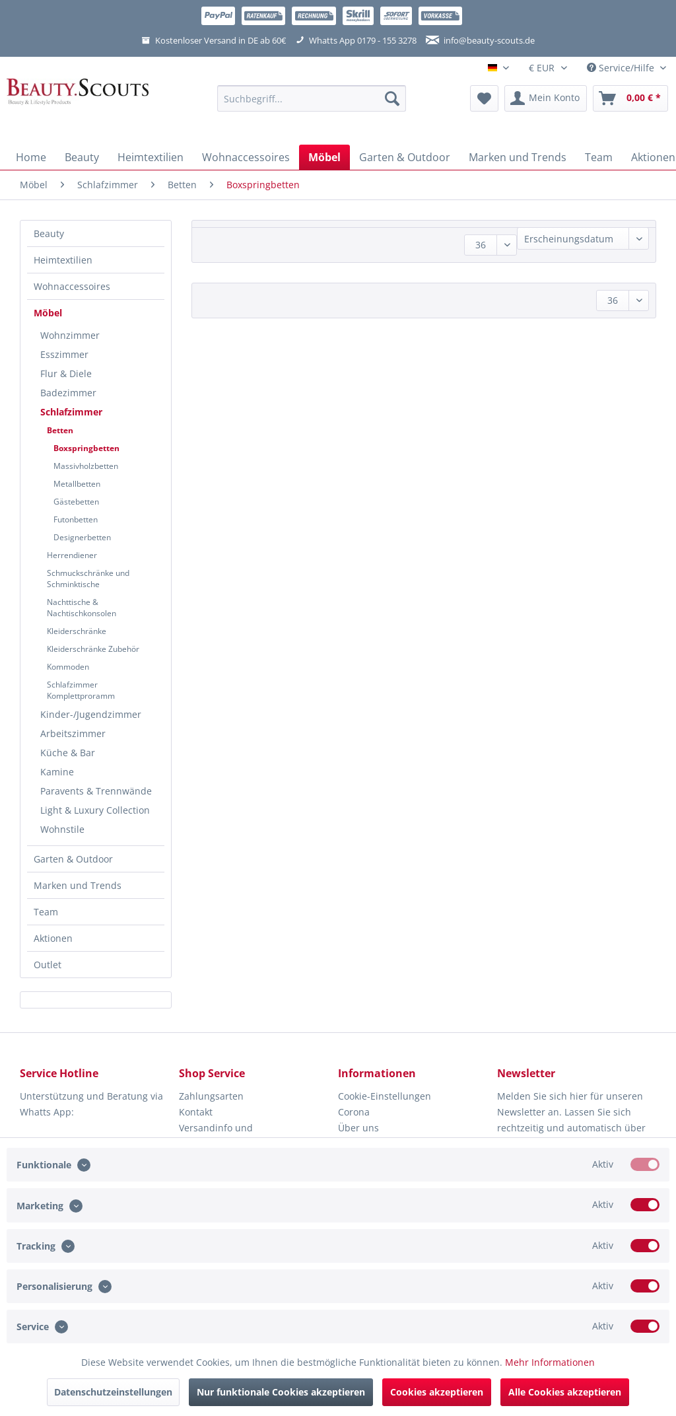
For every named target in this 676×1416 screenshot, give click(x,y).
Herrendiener (72, 555)
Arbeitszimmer (73, 733)
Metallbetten (76, 483)
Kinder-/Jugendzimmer (90, 714)
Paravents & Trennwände (96, 791)
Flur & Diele (66, 373)
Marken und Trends (77, 885)
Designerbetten (82, 537)
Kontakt (196, 1112)
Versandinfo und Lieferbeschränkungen (229, 1135)
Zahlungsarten (211, 1096)
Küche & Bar (67, 752)
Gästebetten (76, 501)
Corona (354, 1112)
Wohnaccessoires (72, 286)
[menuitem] (312, 104)
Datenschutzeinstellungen (113, 1392)
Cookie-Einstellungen (384, 1096)
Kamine (57, 771)
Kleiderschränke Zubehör (93, 649)
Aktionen (53, 938)
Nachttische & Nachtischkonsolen (81, 607)
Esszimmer (64, 354)
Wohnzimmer (70, 335)
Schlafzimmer (71, 412)
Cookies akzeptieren (436, 1392)
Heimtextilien (63, 260)
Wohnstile (62, 829)
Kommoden (68, 666)
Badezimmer (68, 392)
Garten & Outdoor (73, 859)
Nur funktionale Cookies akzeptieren (281, 1392)
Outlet (47, 964)
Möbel (48, 312)
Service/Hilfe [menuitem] (622, 67)
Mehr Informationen (550, 1362)
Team (46, 911)
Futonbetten (75, 519)
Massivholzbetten (85, 466)
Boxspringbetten (86, 448)
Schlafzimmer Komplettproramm (81, 690)
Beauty (49, 233)
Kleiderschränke (76, 631)
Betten (60, 430)
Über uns (358, 1127)
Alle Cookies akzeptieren (564, 1392)
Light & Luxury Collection (95, 810)
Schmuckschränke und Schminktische (88, 578)
